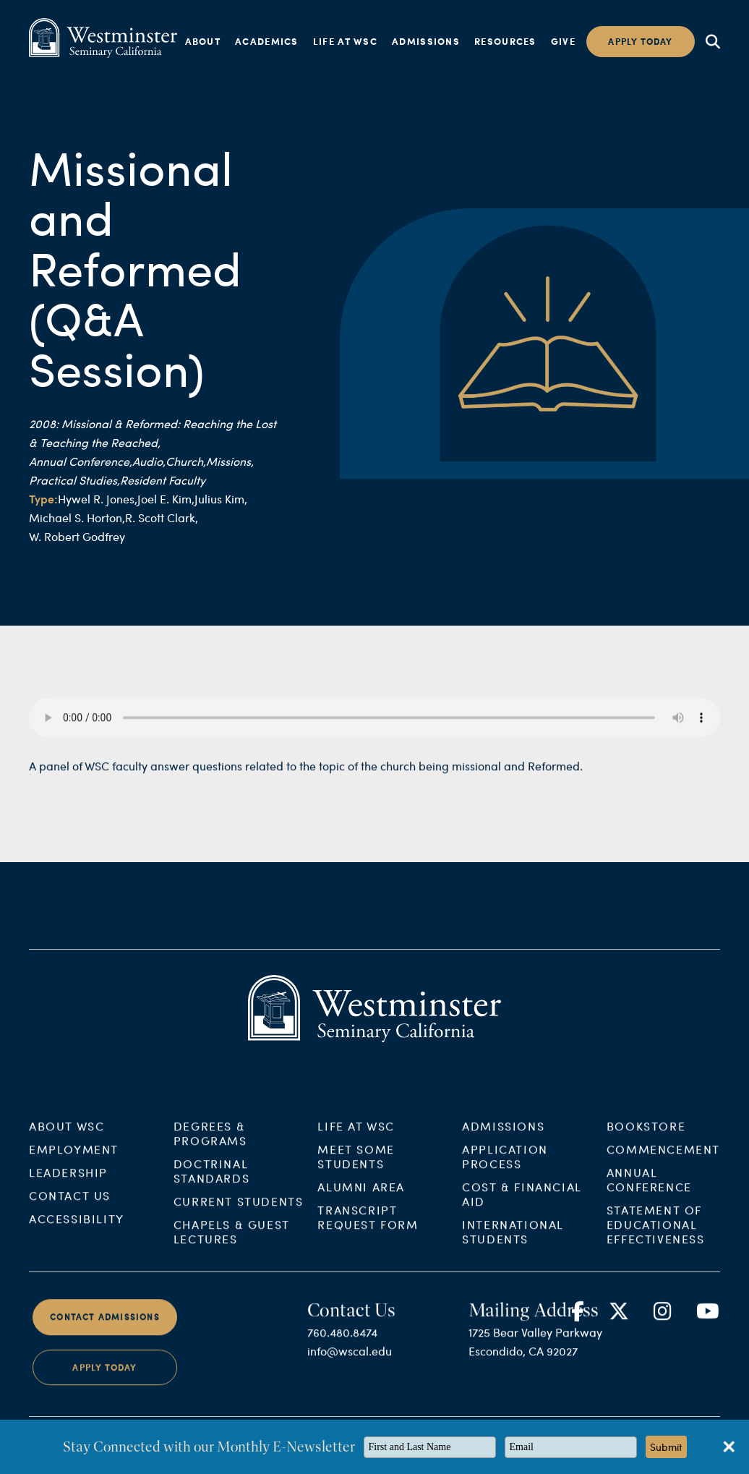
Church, (186, 461)
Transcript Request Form (367, 1229)
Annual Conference (649, 1191)
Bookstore (646, 1138)
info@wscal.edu (349, 1362)
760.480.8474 (342, 1343)
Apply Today (104, 1379)
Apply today (640, 41)
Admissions (426, 41)
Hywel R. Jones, (97, 498)
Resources (505, 41)
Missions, (230, 461)
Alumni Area (361, 1198)
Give (563, 41)
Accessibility (76, 1230)
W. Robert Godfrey (77, 536)
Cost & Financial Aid (522, 1206)
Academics (267, 41)
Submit (666, 1447)
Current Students (239, 1213)
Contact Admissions (105, 1329)
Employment (74, 1161)
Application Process (505, 1168)
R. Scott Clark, (161, 517)
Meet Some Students (355, 1168)
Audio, (149, 461)
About (203, 41)
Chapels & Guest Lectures (232, 1243)
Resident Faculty (162, 479)
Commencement (663, 1161)
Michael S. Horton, (77, 517)
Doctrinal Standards (211, 1183)
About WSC (66, 1138)
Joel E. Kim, (165, 498)
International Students (513, 1243)
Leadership (68, 1184)
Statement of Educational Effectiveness (656, 1236)
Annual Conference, (80, 461)
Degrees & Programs (210, 1145)
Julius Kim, (220, 498)
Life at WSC (345, 41)
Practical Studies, (74, 479)
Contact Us (70, 1207)
